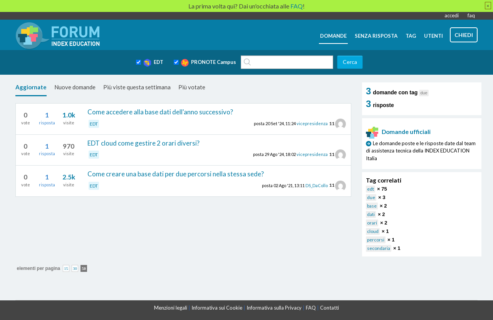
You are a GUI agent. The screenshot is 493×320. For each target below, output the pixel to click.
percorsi (375, 240)
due (371, 197)
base (372, 206)
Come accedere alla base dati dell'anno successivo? (160, 112)
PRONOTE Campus (208, 63)
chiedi (463, 35)
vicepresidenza (312, 123)
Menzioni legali (170, 308)
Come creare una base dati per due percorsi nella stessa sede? (175, 174)
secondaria (378, 248)
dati (371, 214)
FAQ (311, 308)
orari (372, 223)
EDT (153, 63)
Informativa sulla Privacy (274, 308)
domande (333, 36)
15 (66, 268)
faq (471, 15)
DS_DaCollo (316, 185)
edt (370, 189)
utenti (433, 36)
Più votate (191, 87)
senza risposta (376, 36)
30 (75, 268)
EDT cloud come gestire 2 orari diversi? (143, 143)
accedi (451, 15)
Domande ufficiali (398, 131)
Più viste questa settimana (137, 87)
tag (411, 36)
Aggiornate (31, 87)
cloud (373, 231)
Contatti (329, 308)
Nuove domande (75, 87)
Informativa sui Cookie (216, 308)
